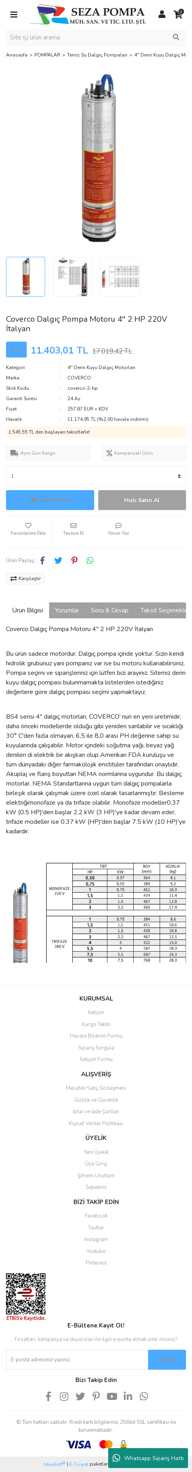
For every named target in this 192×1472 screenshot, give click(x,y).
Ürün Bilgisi (27, 610)
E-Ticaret (79, 1464)
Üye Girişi (96, 1163)
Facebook (96, 1216)
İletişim (96, 1012)
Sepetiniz (96, 1187)
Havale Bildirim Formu (96, 1036)
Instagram (96, 1239)
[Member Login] (162, 15)
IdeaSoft (54, 1464)
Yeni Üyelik (96, 1152)
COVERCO (79, 378)
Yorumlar (67, 610)
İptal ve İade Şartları (96, 1111)
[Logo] (88, 14)
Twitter (96, 1228)
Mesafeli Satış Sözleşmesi (96, 1088)
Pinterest (96, 1263)
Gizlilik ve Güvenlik (96, 1100)
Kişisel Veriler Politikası (96, 1123)
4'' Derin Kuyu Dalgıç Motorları (101, 367)
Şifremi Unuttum (96, 1175)
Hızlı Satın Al (142, 500)
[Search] (96, 37)
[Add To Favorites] (28, 532)
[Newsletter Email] (77, 1360)
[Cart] (178, 15)
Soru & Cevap (110, 610)
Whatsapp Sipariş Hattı (148, 1458)
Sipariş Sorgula (96, 1048)
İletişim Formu (96, 1059)
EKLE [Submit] (167, 1360)
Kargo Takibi (96, 1024)
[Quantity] (96, 476)
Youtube (96, 1251)
